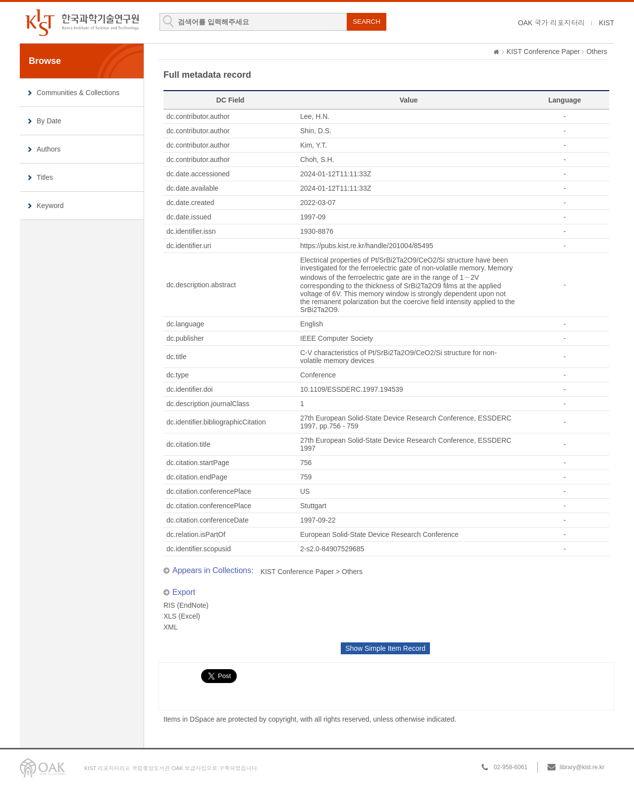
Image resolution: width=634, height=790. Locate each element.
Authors (48, 149)
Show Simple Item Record (385, 648)
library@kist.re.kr (582, 767)
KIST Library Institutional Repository (82, 22)
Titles (45, 177)
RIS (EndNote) (186, 605)
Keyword (50, 206)
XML (170, 627)
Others (596, 51)
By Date (49, 121)
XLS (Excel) (181, 616)
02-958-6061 (511, 767)
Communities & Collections (78, 93)
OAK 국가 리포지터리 (551, 23)
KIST (606, 23)
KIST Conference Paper (543, 51)
